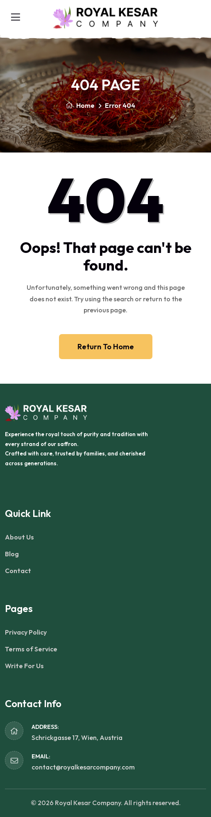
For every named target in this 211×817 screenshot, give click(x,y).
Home (80, 105)
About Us (19, 537)
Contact (18, 571)
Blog (12, 554)
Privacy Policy (26, 632)
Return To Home (105, 346)
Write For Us (24, 666)
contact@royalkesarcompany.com (83, 767)
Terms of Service (31, 649)
